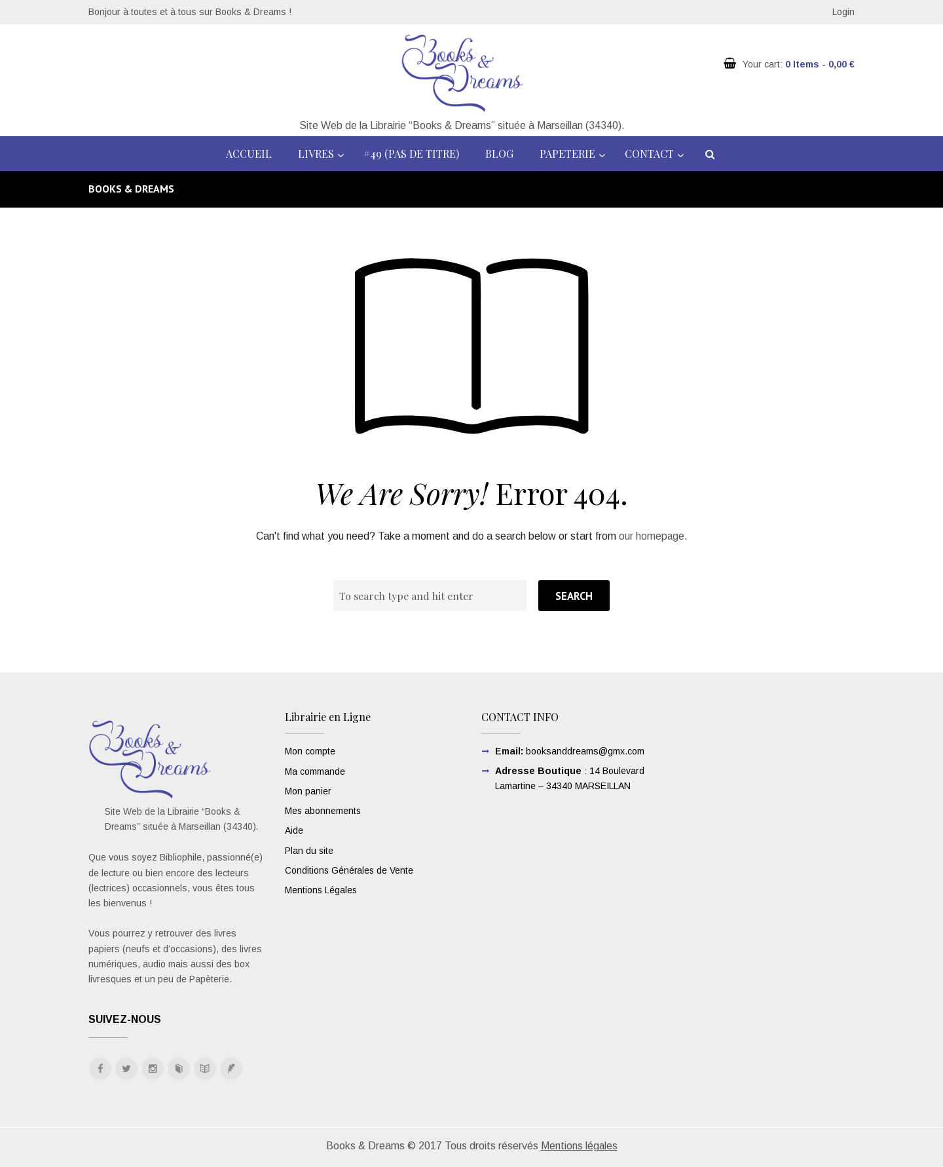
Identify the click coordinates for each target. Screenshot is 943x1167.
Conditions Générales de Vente (350, 868)
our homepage (651, 536)
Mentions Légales (321, 888)
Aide (294, 829)
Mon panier (308, 790)
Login (843, 12)
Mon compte (310, 751)
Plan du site (309, 848)
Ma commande (315, 771)
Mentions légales (579, 1146)
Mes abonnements (323, 809)
